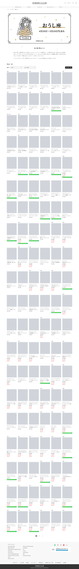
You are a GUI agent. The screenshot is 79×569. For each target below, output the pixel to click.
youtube (64, 545)
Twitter (61, 545)
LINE (55, 545)
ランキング (39, 7)
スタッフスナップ (50, 7)
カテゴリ (29, 7)
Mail (66, 545)
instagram (58, 545)
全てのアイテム (18, 7)
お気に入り (73, 3)
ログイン (69, 2)
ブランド (60, 7)
